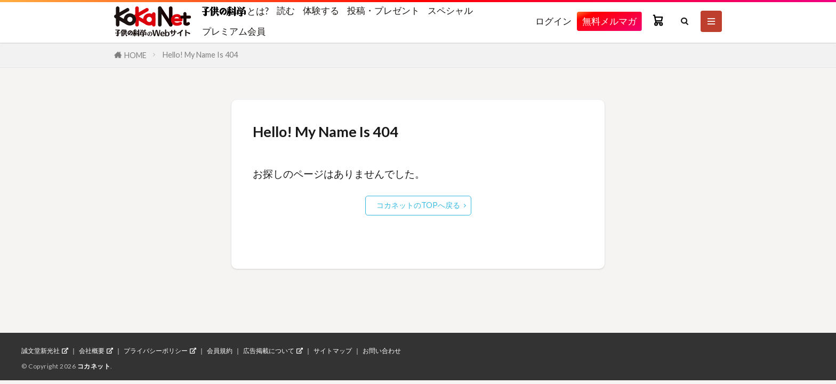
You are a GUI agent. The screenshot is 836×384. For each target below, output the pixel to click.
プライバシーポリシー (156, 351)
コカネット (94, 366)
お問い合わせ (382, 351)
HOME (135, 55)
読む (286, 10)
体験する (321, 10)
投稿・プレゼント (383, 10)
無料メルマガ (609, 21)
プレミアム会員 (234, 31)
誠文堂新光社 (40, 351)
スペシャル (450, 10)
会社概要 (91, 351)
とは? (235, 11)
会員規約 (219, 351)
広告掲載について (268, 351)
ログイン (553, 21)
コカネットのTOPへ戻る (418, 205)
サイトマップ (333, 351)
